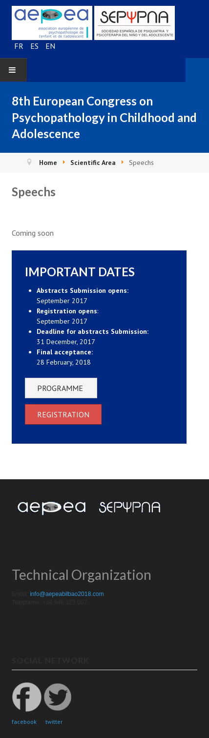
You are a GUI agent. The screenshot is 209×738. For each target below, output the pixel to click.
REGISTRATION (63, 414)
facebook (24, 721)
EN (50, 46)
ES (35, 46)
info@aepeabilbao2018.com (67, 594)
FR (19, 46)
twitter (54, 721)
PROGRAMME (61, 388)
